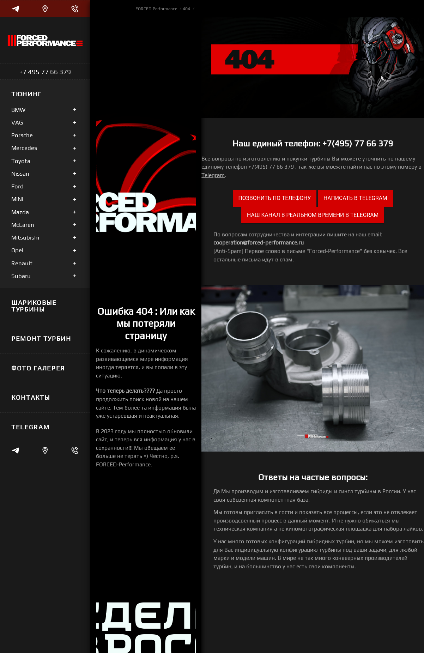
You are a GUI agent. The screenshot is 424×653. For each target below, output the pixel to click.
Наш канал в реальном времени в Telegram (312, 215)
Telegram (213, 175)
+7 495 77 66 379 (45, 71)
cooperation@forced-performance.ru (258, 242)
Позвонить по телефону (274, 198)
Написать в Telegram (355, 198)
